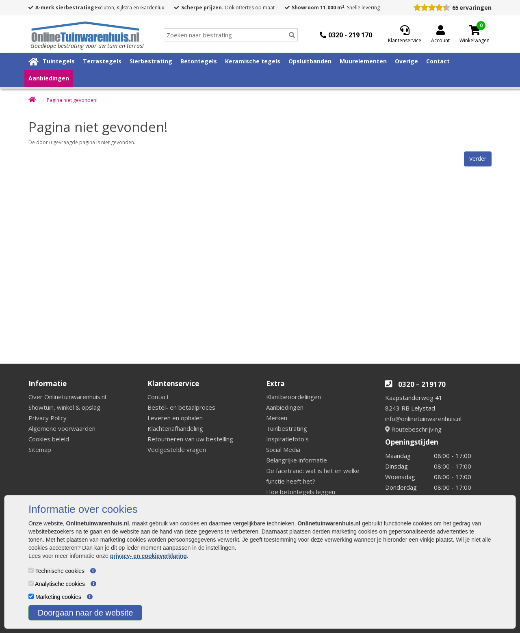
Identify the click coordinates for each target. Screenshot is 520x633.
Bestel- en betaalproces (181, 407)
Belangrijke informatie (296, 460)
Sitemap (39, 449)
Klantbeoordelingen (293, 397)
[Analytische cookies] (31, 583)
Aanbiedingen (48, 78)
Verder (477, 158)
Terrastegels (102, 61)
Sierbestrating (151, 61)
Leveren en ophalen (175, 418)
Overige (406, 61)
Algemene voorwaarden (61, 428)
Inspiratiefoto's (287, 439)
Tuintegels (59, 61)
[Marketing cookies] (31, 596)
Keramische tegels (252, 61)
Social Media (283, 449)
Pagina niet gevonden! (72, 100)
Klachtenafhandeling (175, 428)
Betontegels (198, 61)
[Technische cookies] (31, 570)
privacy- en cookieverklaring (148, 556)
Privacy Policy (47, 418)
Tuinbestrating (286, 428)
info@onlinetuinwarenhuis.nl (423, 419)
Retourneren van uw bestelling (190, 439)
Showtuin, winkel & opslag (64, 407)
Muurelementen (363, 61)
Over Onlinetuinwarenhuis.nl (67, 397)
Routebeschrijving (413, 429)
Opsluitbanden (310, 61)
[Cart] (474, 30)
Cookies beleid (48, 439)
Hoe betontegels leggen (300, 492)
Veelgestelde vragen (176, 449)
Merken (276, 418)
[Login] (440, 35)
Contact (438, 61)
